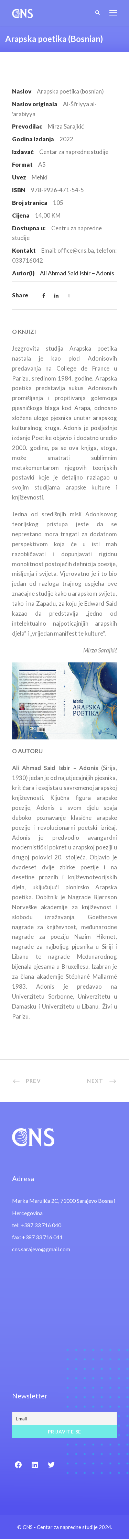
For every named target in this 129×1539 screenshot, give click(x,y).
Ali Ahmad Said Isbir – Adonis (77, 273)
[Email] (64, 1418)
